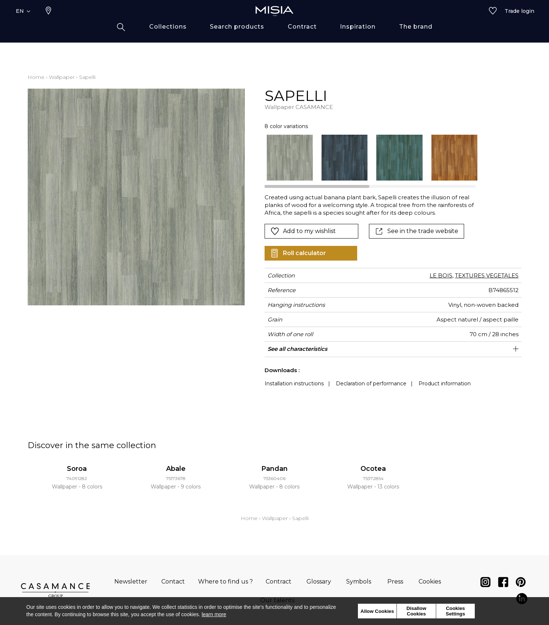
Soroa (77, 469)
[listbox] (367, 158)
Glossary (318, 581)
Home (36, 77)
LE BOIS (441, 275)
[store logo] (274, 23)
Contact (173, 581)
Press (395, 581)
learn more (214, 614)
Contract (278, 581)
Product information (445, 383)
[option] (290, 158)
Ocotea (373, 469)
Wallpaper (62, 77)
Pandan (274, 469)
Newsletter (130, 581)
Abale (176, 469)
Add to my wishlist (303, 231)
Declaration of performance (371, 383)
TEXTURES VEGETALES (486, 275)
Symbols (358, 581)
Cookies (430, 581)
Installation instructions (294, 383)
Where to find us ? (225, 581)
